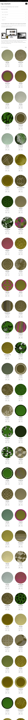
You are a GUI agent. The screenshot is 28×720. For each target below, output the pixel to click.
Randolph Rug (20, 584)
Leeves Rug (21, 250)
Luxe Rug (20, 375)
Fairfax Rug (21, 459)
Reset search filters (5, 9)
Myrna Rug (7, 271)
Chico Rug (7, 459)
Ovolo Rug (21, 647)
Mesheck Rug (20, 62)
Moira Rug (20, 166)
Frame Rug (7, 187)
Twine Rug (7, 208)
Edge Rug (20, 208)
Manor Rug (7, 396)
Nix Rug (20, 563)
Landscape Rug (7, 229)
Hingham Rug (20, 229)
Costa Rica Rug (7, 605)
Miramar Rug (7, 83)
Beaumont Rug (7, 647)
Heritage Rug (20, 480)
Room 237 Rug (20, 542)
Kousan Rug (7, 166)
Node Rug (20, 83)
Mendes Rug (20, 354)
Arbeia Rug (21, 396)
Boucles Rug (20, 605)
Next (25, 47)
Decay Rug (7, 417)
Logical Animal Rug (7, 354)
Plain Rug (7, 62)
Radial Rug (7, 250)
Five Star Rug (7, 438)
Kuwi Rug (7, 480)
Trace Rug (20, 271)
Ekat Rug (20, 668)
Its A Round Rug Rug (20, 187)
